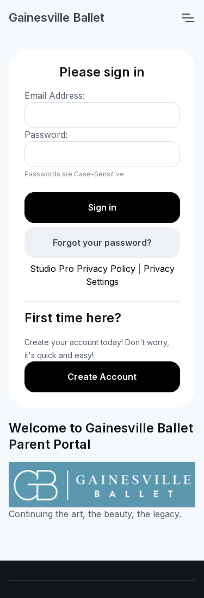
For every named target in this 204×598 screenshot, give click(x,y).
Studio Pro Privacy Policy (82, 268)
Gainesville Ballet (56, 17)
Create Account (102, 376)
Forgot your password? (102, 242)
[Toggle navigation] (187, 18)
